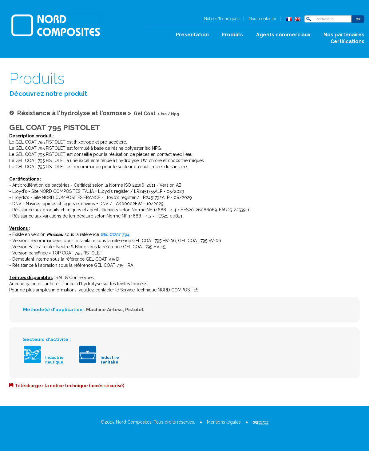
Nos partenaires (343, 35)
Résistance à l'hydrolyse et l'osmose (71, 113)
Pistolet (134, 309)
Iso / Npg (170, 114)
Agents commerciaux (283, 35)
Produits (232, 35)
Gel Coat (145, 113)
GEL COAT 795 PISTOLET (54, 127)
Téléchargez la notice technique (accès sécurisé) (69, 385)
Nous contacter (262, 18)
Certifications (347, 41)
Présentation (192, 35)
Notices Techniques (221, 18)
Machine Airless (104, 309)
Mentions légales (224, 422)
